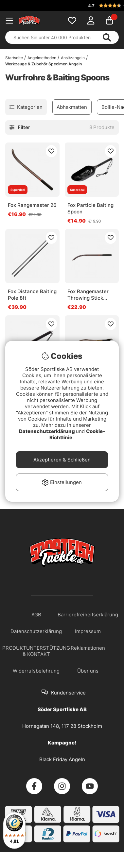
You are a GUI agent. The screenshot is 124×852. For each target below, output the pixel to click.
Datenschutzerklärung (47, 431)
